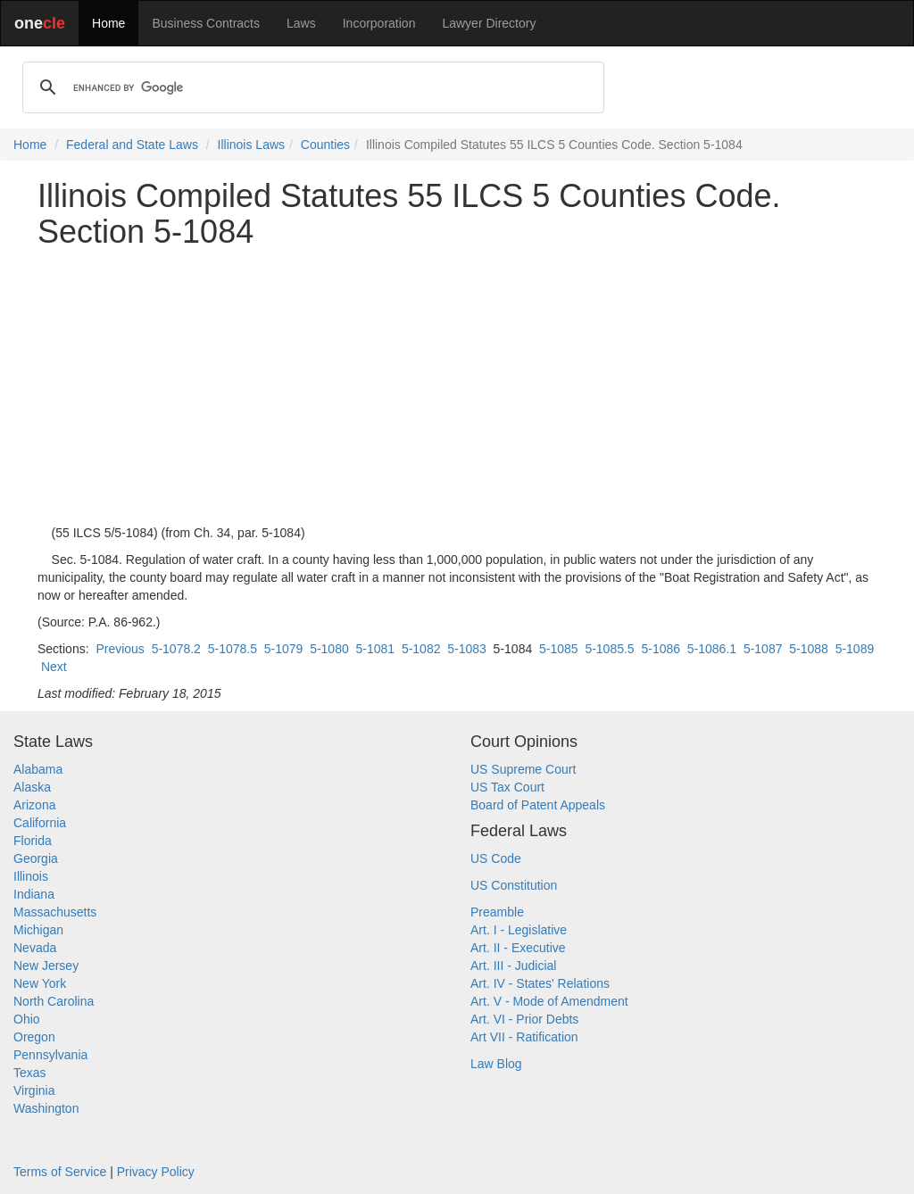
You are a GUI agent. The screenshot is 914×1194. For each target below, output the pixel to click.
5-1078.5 (232, 649)
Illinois (30, 876)
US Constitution (513, 885)
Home (108, 23)
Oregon (34, 1037)
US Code (495, 858)
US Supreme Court (523, 769)
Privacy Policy (156, 1172)
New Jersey (46, 965)
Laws (301, 23)
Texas (29, 1072)
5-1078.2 (176, 649)
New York (39, 983)
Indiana (33, 894)
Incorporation (379, 23)
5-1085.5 (609, 649)
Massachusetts (54, 912)
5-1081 (375, 649)
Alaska (32, 787)
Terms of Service (59, 1172)
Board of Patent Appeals (537, 805)
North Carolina (53, 1001)
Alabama (37, 769)
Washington (46, 1108)
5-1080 (329, 649)
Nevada (34, 948)
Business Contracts (206, 23)
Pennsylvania (50, 1055)
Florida (32, 840)
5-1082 (421, 649)
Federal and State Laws (132, 144)
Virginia (33, 1090)
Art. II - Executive (518, 948)
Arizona (34, 805)
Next (54, 666)
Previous (120, 649)
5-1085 (558, 649)
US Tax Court (507, 787)
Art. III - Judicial (513, 965)
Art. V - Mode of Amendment (549, 1001)
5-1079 (283, 649)
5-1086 (660, 649)
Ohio (26, 1019)
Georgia (35, 858)
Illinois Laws (251, 144)
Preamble (497, 912)
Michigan (38, 930)
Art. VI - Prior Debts (524, 1019)
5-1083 (466, 649)
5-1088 (808, 649)
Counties (325, 144)
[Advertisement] (457, 386)
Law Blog (496, 1064)
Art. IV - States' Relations (540, 983)
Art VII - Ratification (524, 1037)
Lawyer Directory (489, 23)
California (39, 823)
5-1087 (763, 649)
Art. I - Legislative (518, 930)
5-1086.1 (711, 649)
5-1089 (855, 649)
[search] (310, 87)
